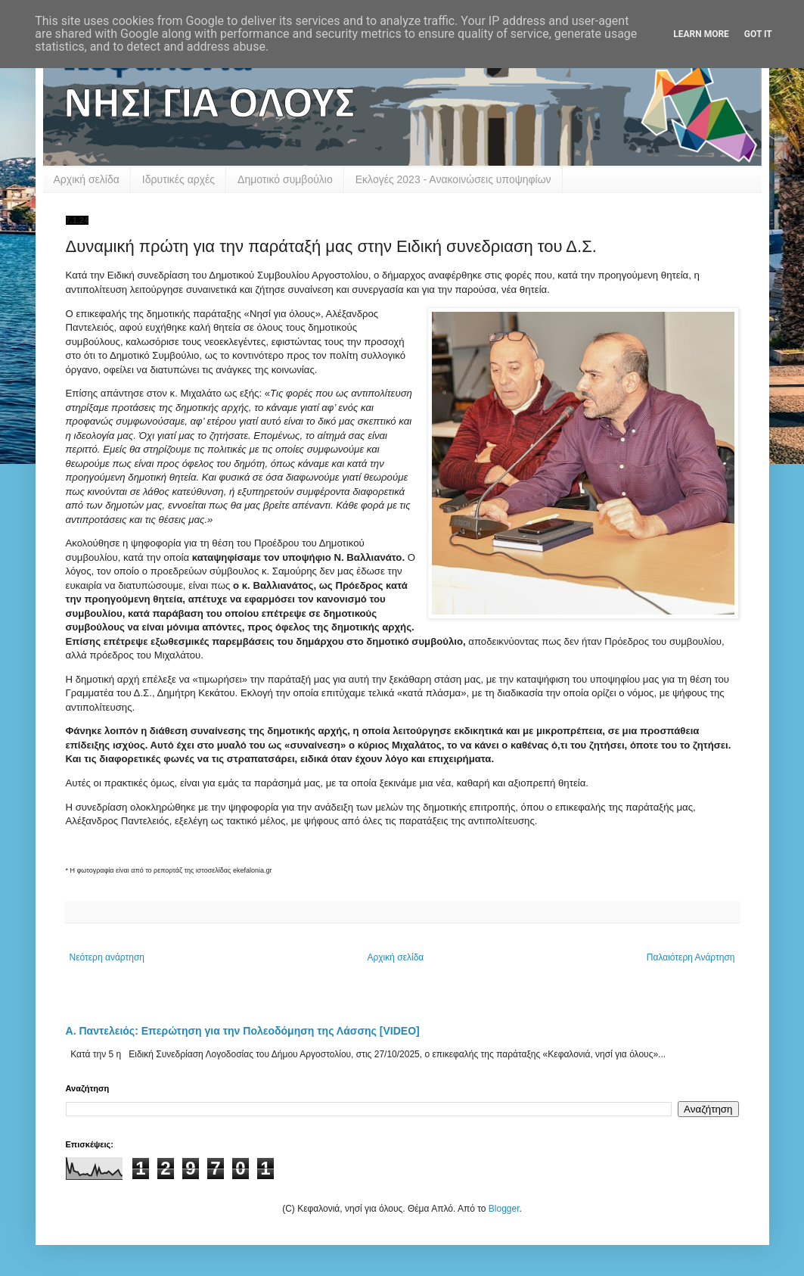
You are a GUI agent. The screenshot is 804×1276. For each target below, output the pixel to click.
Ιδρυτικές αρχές (178, 179)
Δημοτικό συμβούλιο (285, 179)
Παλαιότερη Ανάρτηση (691, 957)
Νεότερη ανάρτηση (107, 957)
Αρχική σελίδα (87, 179)
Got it (758, 34)
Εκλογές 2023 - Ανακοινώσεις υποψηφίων (453, 179)
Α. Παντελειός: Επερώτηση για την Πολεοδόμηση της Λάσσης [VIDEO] (243, 1031)
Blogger (504, 1208)
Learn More (701, 34)
